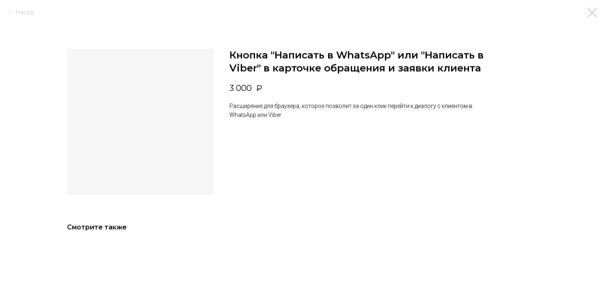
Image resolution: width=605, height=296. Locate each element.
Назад (24, 12)
